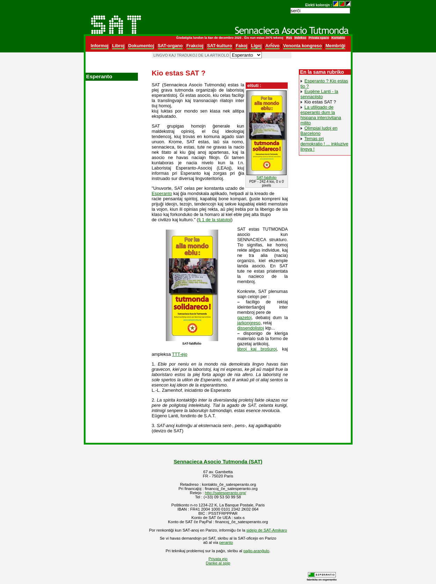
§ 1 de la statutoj (214, 219)
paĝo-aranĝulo (256, 551)
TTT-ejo (179, 354)
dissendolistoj (250, 328)
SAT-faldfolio (266, 178)
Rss (289, 37)
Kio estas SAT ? (320, 101)
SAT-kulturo (219, 45)
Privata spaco (319, 37)
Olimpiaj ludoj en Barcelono (319, 130)
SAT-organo (170, 45)
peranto (226, 542)
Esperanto (162, 193)
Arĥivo (272, 45)
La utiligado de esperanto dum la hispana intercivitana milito (321, 114)
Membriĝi (335, 45)
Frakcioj (195, 45)
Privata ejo (217, 559)
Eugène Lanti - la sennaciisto (319, 94)
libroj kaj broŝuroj (257, 349)
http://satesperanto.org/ (225, 493)
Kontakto (338, 37)
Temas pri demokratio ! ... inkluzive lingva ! (324, 144)
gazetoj (244, 317)
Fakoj (241, 45)
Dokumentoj (141, 45)
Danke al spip (218, 563)
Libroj (118, 45)
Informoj (100, 45)
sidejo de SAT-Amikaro (266, 530)
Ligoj (256, 45)
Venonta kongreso (302, 45)
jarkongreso (249, 322)
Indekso (300, 37)
